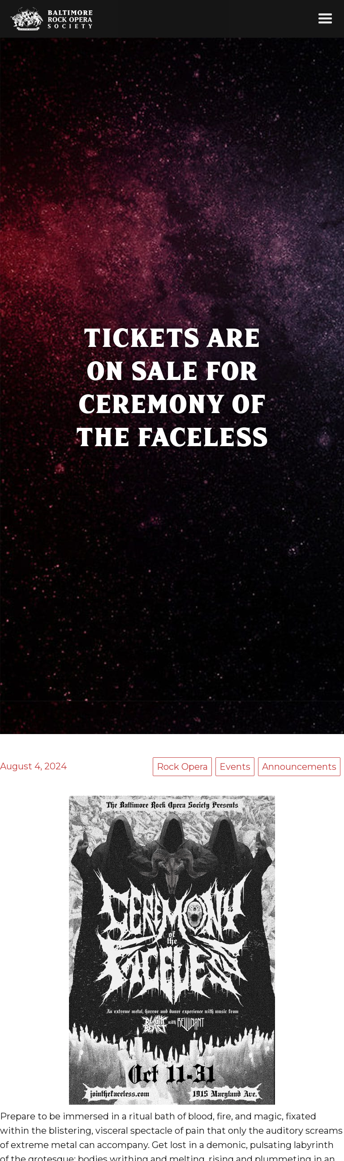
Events (234, 766)
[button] (325, 19)
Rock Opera (182, 766)
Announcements (299, 766)
